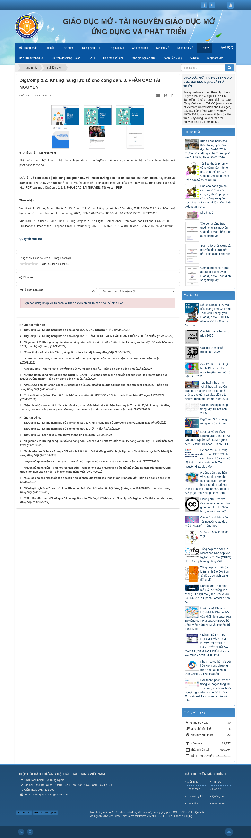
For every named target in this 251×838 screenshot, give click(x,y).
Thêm (204, 47)
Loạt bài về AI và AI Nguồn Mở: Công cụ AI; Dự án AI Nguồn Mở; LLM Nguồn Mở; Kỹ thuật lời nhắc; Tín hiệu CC (208, 438)
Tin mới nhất (192, 131)
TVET (91, 57)
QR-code (24, 812)
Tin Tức (216, 781)
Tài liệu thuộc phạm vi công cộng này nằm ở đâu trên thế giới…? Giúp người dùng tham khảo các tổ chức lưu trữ (207, 172)
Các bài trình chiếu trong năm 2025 (212, 349)
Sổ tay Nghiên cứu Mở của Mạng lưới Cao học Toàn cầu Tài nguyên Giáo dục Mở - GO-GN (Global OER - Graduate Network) (208, 315)
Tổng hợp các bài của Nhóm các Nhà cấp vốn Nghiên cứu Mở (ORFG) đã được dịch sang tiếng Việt (208, 555)
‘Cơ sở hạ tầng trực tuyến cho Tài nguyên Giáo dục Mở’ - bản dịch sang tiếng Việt (215, 229)
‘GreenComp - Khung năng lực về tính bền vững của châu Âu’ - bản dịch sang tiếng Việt (79, 368)
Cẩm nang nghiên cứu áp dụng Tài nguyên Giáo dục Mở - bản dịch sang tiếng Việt (215, 274)
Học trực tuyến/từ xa (31, 57)
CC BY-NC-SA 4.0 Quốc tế (189, 812)
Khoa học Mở (185, 47)
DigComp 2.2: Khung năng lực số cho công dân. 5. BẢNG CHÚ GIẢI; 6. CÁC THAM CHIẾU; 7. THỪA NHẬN (90, 336)
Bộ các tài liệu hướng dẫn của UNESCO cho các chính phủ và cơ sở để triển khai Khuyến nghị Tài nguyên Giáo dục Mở (208, 458)
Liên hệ (216, 789)
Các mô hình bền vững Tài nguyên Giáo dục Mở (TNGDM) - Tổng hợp (207, 521)
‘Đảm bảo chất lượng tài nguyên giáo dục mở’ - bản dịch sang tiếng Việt (215, 249)
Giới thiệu (192, 781)
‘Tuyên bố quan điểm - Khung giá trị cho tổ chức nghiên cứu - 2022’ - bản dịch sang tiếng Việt (83, 461)
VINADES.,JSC (156, 816)
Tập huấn (67, 47)
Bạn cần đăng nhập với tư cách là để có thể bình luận (73, 303)
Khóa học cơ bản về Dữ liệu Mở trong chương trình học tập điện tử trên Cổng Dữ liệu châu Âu (208, 667)
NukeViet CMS (111, 816)
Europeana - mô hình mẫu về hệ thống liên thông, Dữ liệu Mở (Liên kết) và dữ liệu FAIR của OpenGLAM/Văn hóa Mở (207, 594)
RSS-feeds (218, 803)
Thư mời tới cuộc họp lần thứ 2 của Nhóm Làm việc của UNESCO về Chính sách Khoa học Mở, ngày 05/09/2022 (94, 395)
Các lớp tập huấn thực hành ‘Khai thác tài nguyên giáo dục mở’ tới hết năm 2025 (208, 370)
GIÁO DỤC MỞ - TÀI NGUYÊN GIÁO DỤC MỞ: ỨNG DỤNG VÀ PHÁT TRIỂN (208, 82)
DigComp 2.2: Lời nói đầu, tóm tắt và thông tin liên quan (59, 434)
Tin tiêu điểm (192, 295)
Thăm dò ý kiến (196, 796)
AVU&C (226, 48)
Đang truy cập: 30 (45, 812)
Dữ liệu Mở (162, 47)
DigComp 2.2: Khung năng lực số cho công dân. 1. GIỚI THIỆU (63, 428)
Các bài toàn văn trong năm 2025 (214, 333)
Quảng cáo (218, 796)
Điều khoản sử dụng (180, 816)
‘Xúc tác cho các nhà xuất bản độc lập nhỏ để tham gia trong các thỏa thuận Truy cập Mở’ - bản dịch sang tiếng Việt (97, 477)
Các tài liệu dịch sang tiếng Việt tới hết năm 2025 (214, 409)
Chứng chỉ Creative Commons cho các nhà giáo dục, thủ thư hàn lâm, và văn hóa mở (215, 505)
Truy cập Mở (116, 47)
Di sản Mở (207, 212)
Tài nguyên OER (91, 47)
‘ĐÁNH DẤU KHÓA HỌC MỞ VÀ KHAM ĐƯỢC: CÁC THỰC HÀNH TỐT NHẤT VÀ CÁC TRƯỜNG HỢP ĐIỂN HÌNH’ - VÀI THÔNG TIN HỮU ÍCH (207, 645)
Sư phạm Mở (215, 57)
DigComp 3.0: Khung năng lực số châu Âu (213, 421)
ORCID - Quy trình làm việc (215, 534)
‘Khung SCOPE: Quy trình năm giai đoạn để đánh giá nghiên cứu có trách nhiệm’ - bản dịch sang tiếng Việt (91, 358)
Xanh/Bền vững (173, 57)
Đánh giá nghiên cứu (143, 57)
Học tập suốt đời (113, 57)
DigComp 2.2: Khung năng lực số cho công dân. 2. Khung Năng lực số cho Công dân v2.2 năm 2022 (87, 422)
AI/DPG (194, 57)
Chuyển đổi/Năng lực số (66, 57)
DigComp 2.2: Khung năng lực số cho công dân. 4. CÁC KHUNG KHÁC (68, 329)
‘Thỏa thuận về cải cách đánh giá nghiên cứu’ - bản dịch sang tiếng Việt (69, 352)
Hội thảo (49, 47)
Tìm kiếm (192, 803)
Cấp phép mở (140, 47)
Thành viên (193, 789)
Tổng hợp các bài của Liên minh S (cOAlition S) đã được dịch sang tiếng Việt (214, 573)
